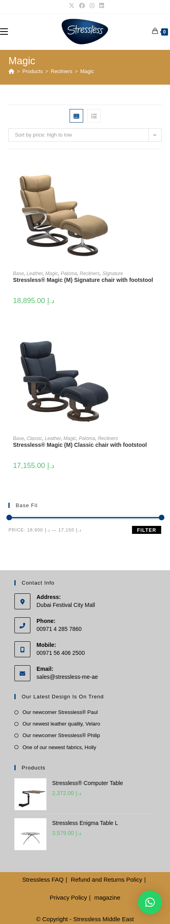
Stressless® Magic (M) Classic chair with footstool (80, 445)
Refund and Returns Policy (106, 879)
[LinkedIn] (100, 5)
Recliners (90, 273)
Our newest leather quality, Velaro (61, 724)
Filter (146, 530)
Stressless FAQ (43, 879)
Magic (87, 71)
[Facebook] (82, 5)
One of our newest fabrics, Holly (59, 747)
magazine (107, 897)
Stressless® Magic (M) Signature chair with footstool (83, 280)
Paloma (69, 273)
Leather (35, 273)
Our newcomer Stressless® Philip (61, 735)
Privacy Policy (68, 897)
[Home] (11, 71)
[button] (150, 902)
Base (18, 273)
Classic (34, 438)
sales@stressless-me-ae (67, 677)
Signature (112, 273)
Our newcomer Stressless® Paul (60, 712)
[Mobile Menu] (4, 31)
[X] (71, 5)
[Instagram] (92, 5)
